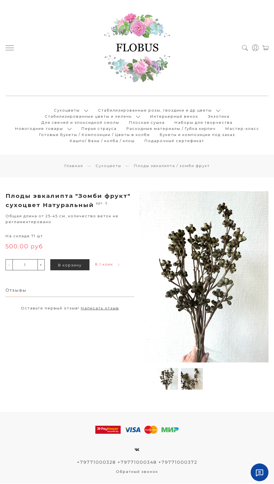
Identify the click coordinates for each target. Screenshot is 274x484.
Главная (73, 166)
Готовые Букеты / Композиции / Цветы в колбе (94, 135)
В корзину (70, 265)
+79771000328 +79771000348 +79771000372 (137, 462)
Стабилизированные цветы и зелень (88, 116)
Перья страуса (99, 129)
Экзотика (219, 116)
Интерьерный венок (174, 116)
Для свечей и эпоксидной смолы (80, 122)
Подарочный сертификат (174, 141)
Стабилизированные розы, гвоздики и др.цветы (155, 110)
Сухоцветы (67, 110)
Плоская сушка (147, 122)
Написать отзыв (100, 308)
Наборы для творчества (204, 122)
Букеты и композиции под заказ (197, 135)
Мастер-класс (242, 129)
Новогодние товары (39, 129)
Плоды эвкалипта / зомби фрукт (172, 166)
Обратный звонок (137, 472)
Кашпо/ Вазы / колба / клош (102, 141)
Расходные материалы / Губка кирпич (171, 129)
